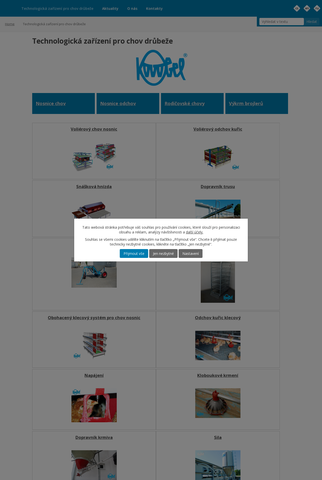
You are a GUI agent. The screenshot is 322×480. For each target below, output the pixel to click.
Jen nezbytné (163, 253)
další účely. (194, 232)
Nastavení (190, 253)
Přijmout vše (134, 253)
